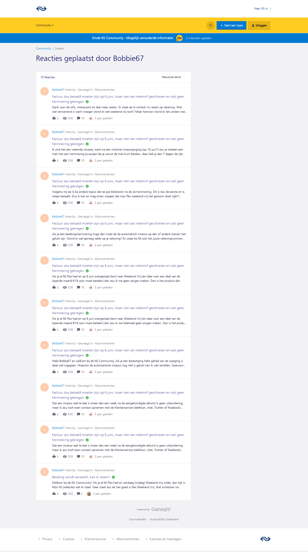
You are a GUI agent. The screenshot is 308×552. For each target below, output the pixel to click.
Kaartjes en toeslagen (165, 540)
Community (43, 48)
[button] (231, 25)
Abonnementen (127, 540)
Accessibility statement (164, 520)
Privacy (47, 540)
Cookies (68, 540)
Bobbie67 (58, 91)
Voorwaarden (138, 520)
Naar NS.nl (261, 8)
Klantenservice (95, 540)
